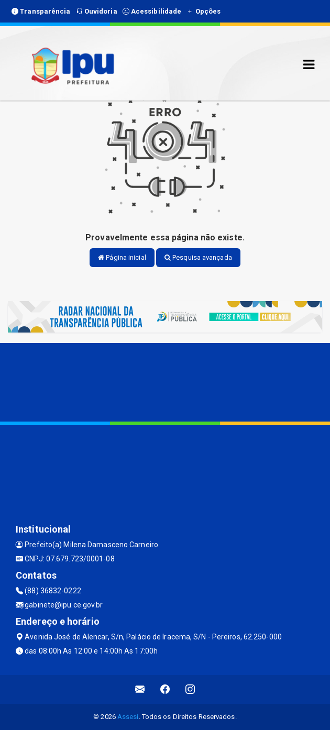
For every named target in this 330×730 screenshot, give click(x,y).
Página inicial (122, 257)
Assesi (128, 717)
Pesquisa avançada (198, 257)
